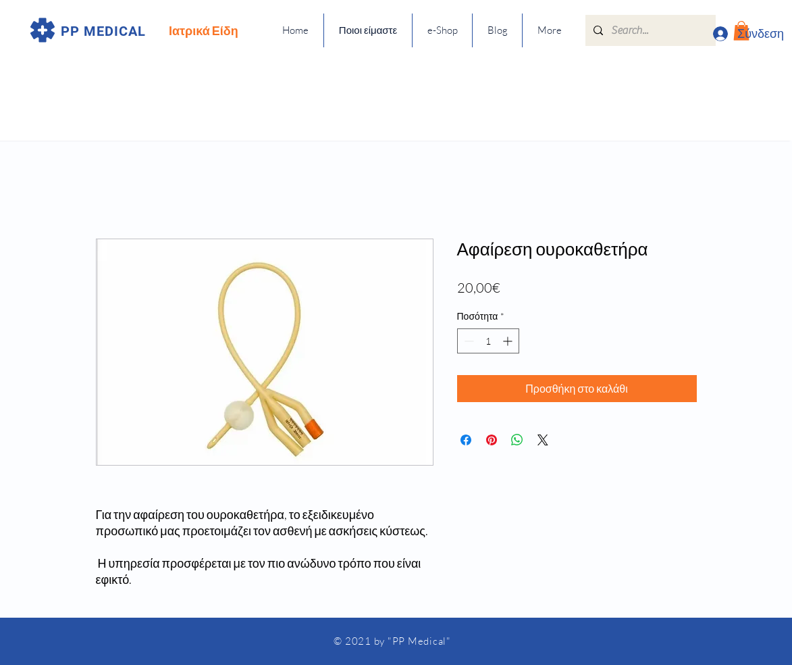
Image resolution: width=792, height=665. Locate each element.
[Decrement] (467, 341)
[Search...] (649, 30)
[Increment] (508, 341)
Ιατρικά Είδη (203, 30)
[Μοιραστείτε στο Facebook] (466, 440)
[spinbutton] (488, 341)
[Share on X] (543, 440)
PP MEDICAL (103, 31)
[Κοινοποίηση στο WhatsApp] (517, 440)
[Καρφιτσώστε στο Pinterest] (491, 440)
